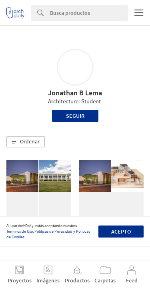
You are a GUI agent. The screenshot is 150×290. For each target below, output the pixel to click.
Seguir (75, 115)
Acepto (121, 231)
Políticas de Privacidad (53, 231)
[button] (25, 141)
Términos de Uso (19, 231)
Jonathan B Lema (75, 92)
